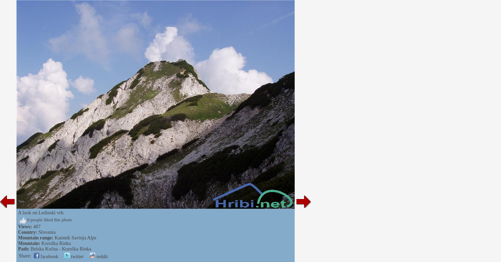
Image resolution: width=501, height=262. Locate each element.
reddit (99, 256)
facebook (46, 256)
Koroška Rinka (56, 243)
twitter (74, 256)
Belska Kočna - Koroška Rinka (61, 249)
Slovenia (47, 232)
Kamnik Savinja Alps (75, 237)
